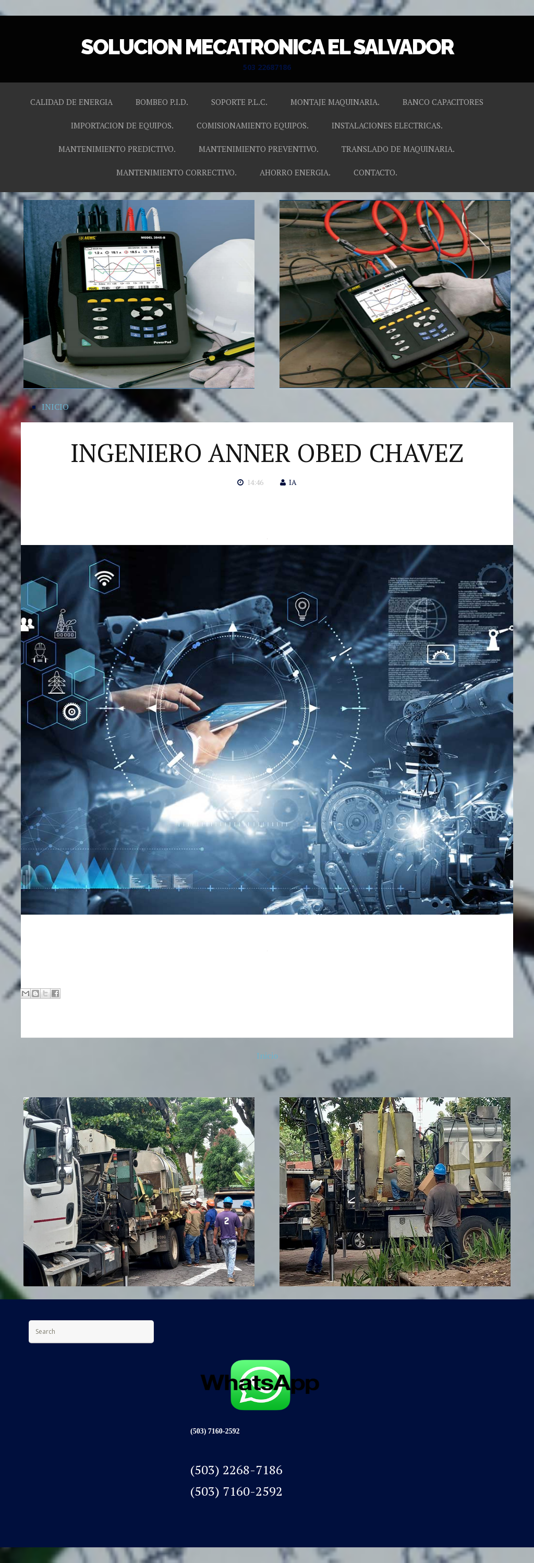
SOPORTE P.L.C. (239, 102)
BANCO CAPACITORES (443, 102)
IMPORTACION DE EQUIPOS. (122, 125)
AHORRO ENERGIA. (295, 172)
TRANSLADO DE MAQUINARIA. (398, 149)
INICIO (55, 406)
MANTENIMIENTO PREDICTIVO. (117, 149)
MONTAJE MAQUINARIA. (335, 102)
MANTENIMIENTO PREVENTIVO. (259, 149)
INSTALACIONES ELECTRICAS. (387, 125)
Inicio (267, 1055)
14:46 (255, 482)
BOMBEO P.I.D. (162, 102)
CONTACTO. (375, 172)
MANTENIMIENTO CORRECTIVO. (176, 172)
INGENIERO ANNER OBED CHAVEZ (267, 452)
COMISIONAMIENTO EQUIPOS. (253, 125)
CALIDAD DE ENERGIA (71, 102)
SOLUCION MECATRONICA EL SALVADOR (267, 46)
